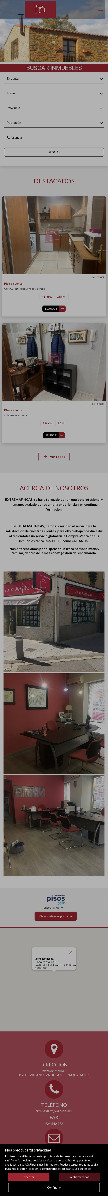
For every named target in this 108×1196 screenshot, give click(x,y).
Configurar (54, 1187)
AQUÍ (28, 1164)
